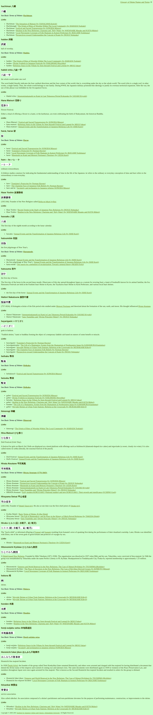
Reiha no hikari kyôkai (47, 202)
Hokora (26, 589)
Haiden (26, 53)
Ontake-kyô (75, 506)
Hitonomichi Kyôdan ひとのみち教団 (19, 547)
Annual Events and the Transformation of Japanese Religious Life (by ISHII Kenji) (50, 127)
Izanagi (38, 532)
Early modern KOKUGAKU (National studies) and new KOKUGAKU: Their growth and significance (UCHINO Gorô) (69, 492)
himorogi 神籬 (8, 411)
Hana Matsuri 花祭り (11, 100)
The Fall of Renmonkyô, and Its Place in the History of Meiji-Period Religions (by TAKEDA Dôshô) (60, 516)
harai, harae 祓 (8, 131)
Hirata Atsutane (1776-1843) (35, 473)
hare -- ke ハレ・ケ (10, 160)
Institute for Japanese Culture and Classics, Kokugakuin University (38, 713)
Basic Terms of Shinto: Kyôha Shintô (33, 514)
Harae (25, 140)
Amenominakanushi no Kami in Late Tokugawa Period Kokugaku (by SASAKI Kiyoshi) (52, 96)
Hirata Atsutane (144, 306)
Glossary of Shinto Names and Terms (135, 2)
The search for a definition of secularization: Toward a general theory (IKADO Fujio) (50, 264)
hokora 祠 (6, 575)
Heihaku (26, 365)
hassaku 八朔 (7, 216)
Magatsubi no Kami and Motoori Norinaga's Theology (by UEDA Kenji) (40, 155)
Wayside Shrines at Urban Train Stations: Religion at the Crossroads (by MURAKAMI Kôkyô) (54, 347)
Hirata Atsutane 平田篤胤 (13, 463)
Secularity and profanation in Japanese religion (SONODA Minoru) (43, 188)
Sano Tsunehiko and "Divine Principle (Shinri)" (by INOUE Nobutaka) (50, 317)
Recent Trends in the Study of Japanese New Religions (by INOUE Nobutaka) (48, 210)
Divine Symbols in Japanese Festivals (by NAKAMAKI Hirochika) (39, 63)
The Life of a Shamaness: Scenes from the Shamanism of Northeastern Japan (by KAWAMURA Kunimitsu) (63, 345)
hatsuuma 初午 (8, 269)
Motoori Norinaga (63, 306)
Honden (26, 613)
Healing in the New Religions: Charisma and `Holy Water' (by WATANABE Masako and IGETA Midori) (57, 30)
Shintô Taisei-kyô (26, 506)
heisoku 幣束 (7, 378)
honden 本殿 (7, 604)
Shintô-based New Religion (13, 556)
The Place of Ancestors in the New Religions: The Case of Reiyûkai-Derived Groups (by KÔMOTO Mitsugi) (67, 569)
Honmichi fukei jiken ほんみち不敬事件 (20, 652)
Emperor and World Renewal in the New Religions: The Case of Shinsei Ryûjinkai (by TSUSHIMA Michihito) (61, 567)
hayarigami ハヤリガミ (12, 321)
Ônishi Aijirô (13, 665)
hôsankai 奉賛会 (9, 685)
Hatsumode (28, 252)
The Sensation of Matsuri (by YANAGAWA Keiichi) (36, 24)
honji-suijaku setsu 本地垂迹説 (16, 628)
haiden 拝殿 (7, 39)
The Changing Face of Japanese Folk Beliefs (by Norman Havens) (37, 186)
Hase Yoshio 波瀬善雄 (12, 192)
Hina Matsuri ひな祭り (12, 433)
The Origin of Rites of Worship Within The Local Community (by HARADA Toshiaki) (52, 26)
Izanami (48, 532)
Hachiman (27, 15)
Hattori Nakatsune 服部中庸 (14, 297)
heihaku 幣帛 (7, 356)
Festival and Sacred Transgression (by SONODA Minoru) (38, 28)
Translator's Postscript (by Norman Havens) (29, 151)
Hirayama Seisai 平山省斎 (13, 496)
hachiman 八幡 (8, 6)
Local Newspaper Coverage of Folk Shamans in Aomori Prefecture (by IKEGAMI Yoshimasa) (53, 33)
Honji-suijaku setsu (31, 637)
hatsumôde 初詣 (9, 238)
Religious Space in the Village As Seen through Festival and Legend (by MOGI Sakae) (47, 66)
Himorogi (27, 420)
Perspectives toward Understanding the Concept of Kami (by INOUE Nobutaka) (47, 35)
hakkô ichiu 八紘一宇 (11, 70)
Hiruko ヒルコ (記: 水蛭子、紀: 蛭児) (18, 523)
